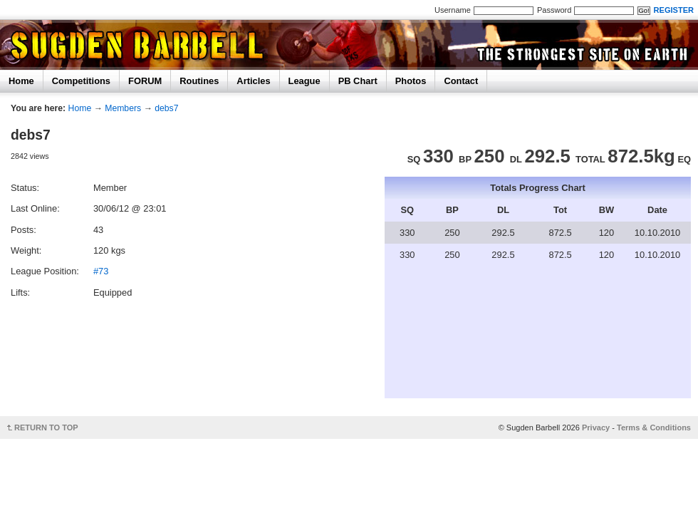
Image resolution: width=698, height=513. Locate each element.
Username (452, 10)
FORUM (145, 81)
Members (123, 108)
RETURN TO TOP (46, 427)
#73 (100, 271)
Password (554, 10)
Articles (253, 81)
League (304, 81)
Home (21, 81)
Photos (411, 81)
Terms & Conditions (654, 427)
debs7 (166, 108)
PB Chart (357, 81)
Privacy (596, 427)
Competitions (81, 81)
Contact (461, 81)
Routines (199, 81)
